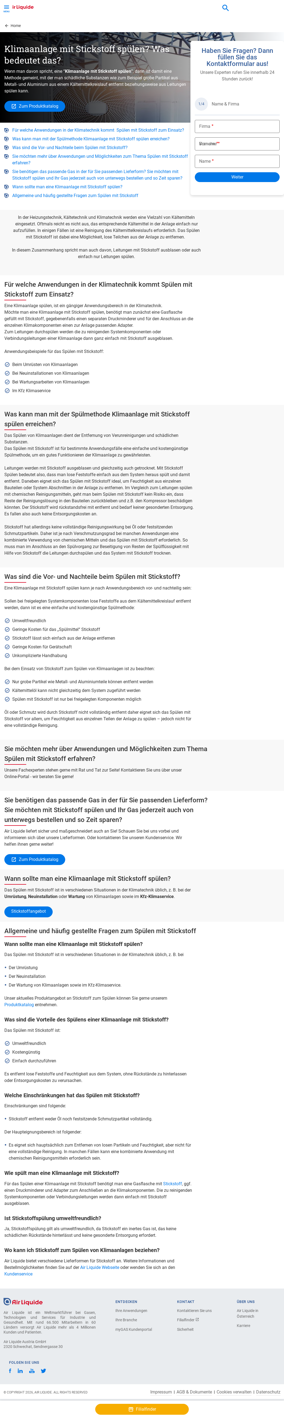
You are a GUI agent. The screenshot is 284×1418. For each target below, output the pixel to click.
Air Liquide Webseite (99, 1267)
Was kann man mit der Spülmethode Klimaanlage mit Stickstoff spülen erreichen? (91, 138)
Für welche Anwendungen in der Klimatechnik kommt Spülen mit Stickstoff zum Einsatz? (98, 130)
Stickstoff (172, 1183)
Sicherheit (185, 1329)
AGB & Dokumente (194, 1392)
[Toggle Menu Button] (6, 8)
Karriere (243, 1325)
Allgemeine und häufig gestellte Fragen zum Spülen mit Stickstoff (75, 195)
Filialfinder (188, 1320)
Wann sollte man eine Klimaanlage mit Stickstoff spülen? (67, 186)
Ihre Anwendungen (131, 1310)
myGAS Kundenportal (133, 1329)
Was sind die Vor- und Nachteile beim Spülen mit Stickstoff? (70, 147)
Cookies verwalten (234, 1392)
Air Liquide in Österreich (247, 1313)
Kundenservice (18, 1274)
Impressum (161, 1392)
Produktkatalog (19, 1004)
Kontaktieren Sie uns (194, 1310)
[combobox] (226, 8)
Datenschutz (268, 1392)
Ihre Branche (126, 1320)
